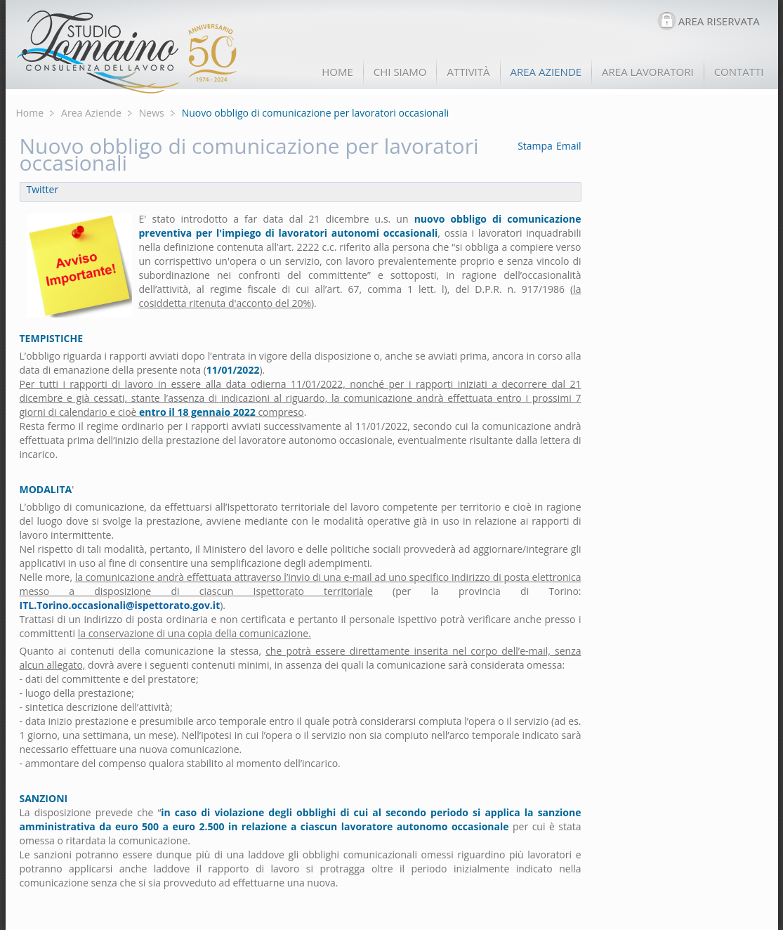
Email (568, 145)
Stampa (535, 145)
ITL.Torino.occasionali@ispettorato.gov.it (120, 605)
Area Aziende (91, 112)
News (151, 112)
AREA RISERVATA (719, 21)
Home (30, 112)
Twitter (43, 189)
